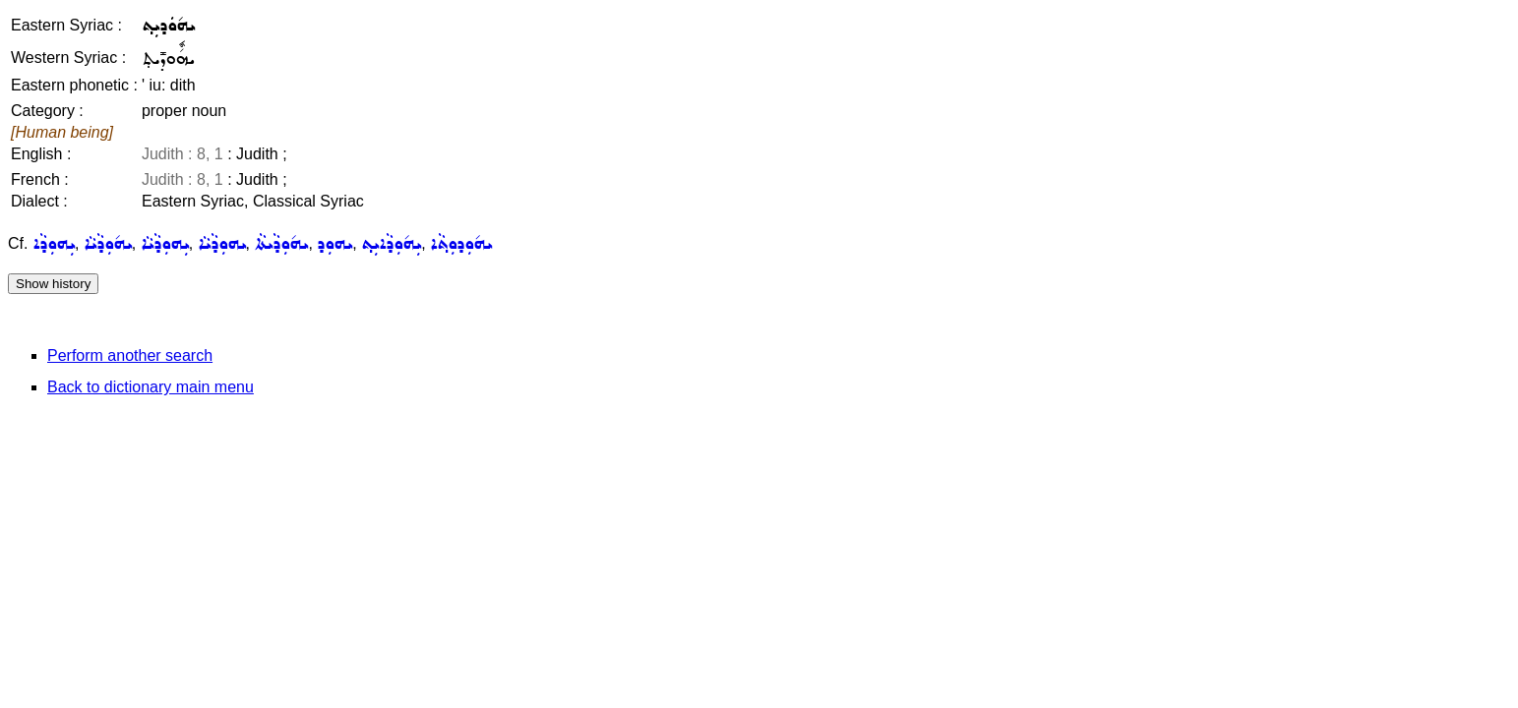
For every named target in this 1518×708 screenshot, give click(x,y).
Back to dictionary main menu (150, 387)
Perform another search (130, 355)
